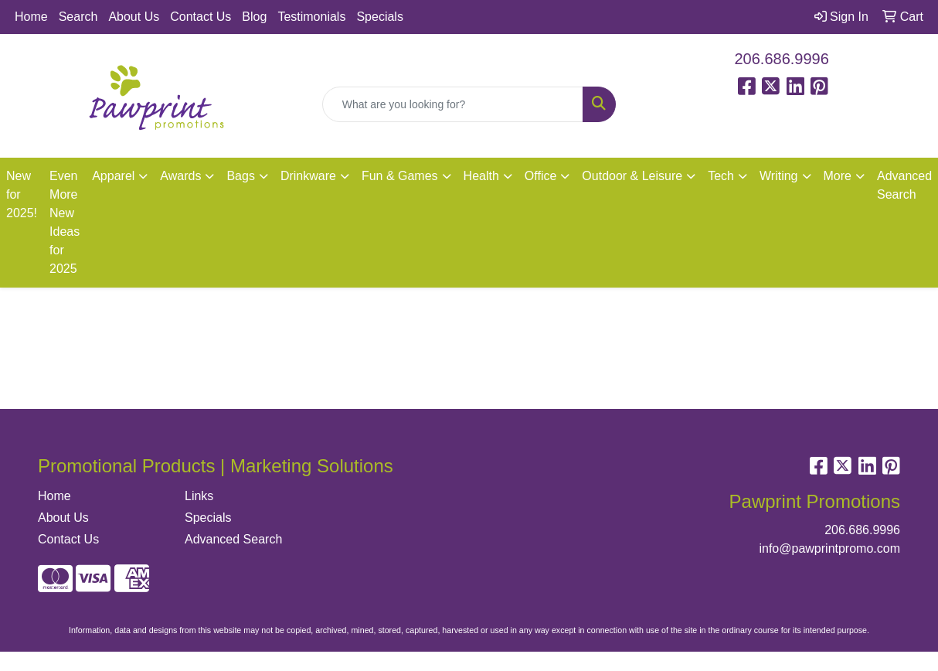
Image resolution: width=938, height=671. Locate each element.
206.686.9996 (782, 58)
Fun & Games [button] (400, 175)
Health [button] (481, 175)
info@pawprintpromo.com (829, 548)
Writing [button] (779, 175)
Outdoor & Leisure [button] (632, 175)
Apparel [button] (113, 175)
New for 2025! (21, 194)
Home (31, 16)
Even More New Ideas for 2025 (64, 222)
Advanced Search (233, 539)
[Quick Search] (453, 104)
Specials (379, 16)
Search (78, 16)
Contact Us (200, 16)
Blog (254, 16)
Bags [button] (240, 175)
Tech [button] (721, 175)
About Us (133, 16)
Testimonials (311, 16)
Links (199, 495)
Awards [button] (180, 175)
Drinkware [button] (308, 175)
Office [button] (541, 175)
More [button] (837, 175)
